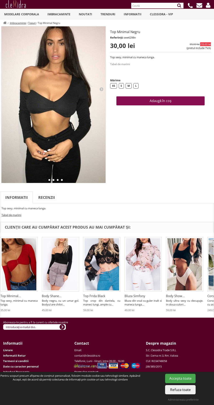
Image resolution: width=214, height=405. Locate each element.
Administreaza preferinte (183, 399)
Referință (116, 37)
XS (113, 86)
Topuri (32, 23)
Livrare (8, 350)
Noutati (85, 14)
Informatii (132, 14)
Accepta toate (180, 378)
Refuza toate (180, 389)
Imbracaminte (58, 14)
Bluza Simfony (135, 296)
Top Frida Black (94, 296)
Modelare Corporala (21, 14)
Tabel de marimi (120, 64)
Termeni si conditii (16, 361)
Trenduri (108, 14)
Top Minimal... (10, 296)
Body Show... (175, 296)
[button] (208, 5)
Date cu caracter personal (21, 366)
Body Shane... (51, 296)
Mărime (115, 80)
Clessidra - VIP (161, 14)
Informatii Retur (14, 355)
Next (101, 89)
